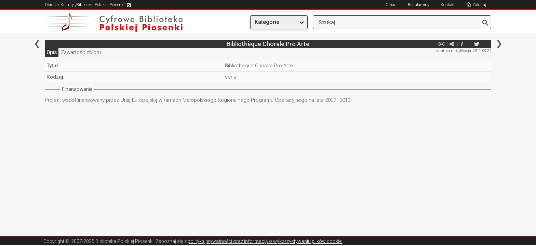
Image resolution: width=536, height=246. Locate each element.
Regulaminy (418, 4)
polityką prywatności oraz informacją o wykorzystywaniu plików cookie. (265, 241)
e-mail (441, 44)
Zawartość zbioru (81, 52)
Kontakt (448, 4)
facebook (461, 44)
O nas (391, 4)
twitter (476, 44)
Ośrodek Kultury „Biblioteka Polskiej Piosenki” (88, 4)
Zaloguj (479, 4)
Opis (51, 52)
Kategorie (267, 22)
